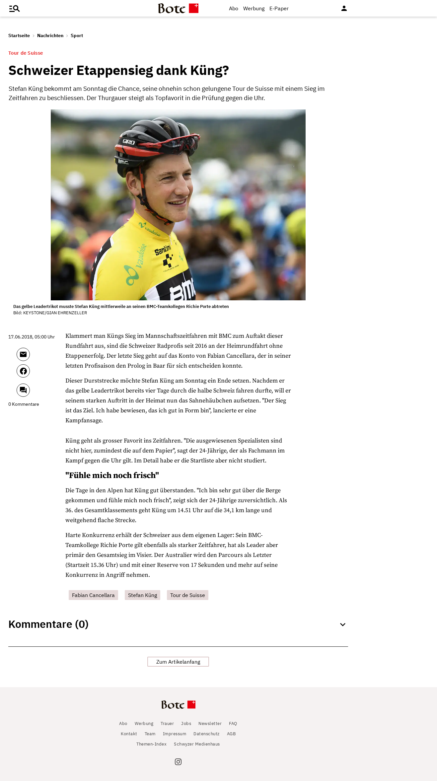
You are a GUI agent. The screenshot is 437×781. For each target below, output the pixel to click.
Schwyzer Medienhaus (197, 744)
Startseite (19, 35)
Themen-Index (151, 744)
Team (150, 734)
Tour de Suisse (187, 595)
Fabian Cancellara (93, 595)
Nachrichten (50, 35)
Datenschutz (206, 734)
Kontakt (129, 734)
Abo (233, 8)
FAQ (233, 723)
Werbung (253, 8)
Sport (77, 35)
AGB (231, 734)
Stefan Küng (142, 595)
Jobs (186, 723)
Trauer (167, 723)
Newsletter (210, 723)
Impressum (174, 734)
